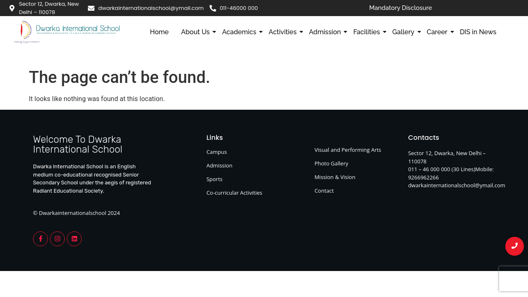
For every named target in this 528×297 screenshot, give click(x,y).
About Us (197, 32)
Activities (284, 32)
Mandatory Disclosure (400, 8)
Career (439, 32)
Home (159, 32)
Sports (214, 179)
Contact (324, 190)
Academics (240, 32)
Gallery (404, 32)
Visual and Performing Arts (347, 149)
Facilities (368, 32)
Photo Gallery (331, 163)
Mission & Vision (334, 177)
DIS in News (478, 32)
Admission (326, 32)
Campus (216, 152)
